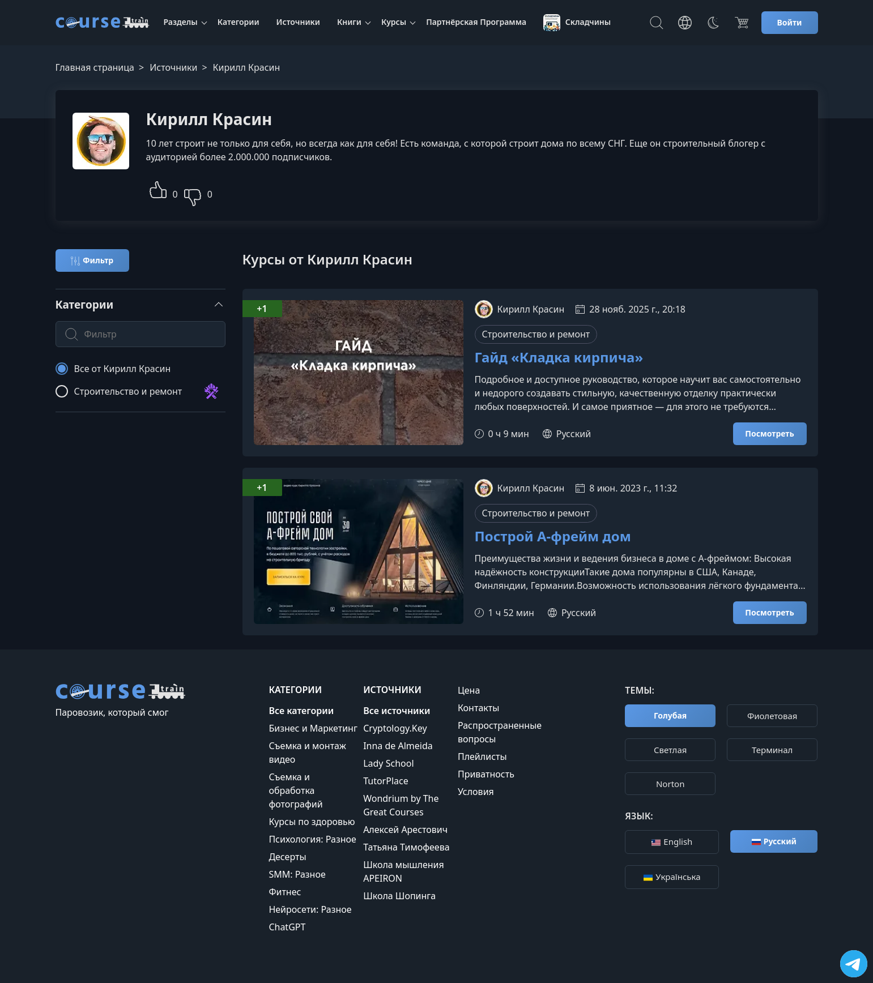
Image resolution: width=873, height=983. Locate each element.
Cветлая (670, 749)
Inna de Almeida (398, 746)
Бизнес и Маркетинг (313, 728)
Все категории (301, 710)
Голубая (670, 715)
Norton (670, 783)
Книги (349, 21)
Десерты (287, 856)
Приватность (486, 774)
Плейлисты (482, 756)
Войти (789, 22)
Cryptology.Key (395, 728)
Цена (469, 690)
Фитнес (285, 892)
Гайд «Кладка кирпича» (559, 357)
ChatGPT (287, 927)
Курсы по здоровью (312, 821)
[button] (158, 188)
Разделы (181, 21)
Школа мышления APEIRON (403, 871)
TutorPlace (385, 781)
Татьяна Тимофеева (406, 847)
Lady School (388, 763)
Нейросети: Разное (310, 909)
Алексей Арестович (405, 829)
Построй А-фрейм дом (553, 536)
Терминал (772, 749)
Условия (476, 791)
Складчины (577, 22)
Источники (298, 21)
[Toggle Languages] (685, 22)
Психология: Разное (312, 839)
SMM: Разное (297, 874)
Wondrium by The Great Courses (400, 805)
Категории (238, 21)
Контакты (478, 708)
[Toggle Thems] (713, 22)
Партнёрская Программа (476, 21)
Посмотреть (769, 433)
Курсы (393, 21)
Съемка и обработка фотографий (295, 790)
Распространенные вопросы (500, 732)
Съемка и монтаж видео (307, 753)
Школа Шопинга (399, 896)
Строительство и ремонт (536, 334)
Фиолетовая (772, 715)
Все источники (396, 710)
